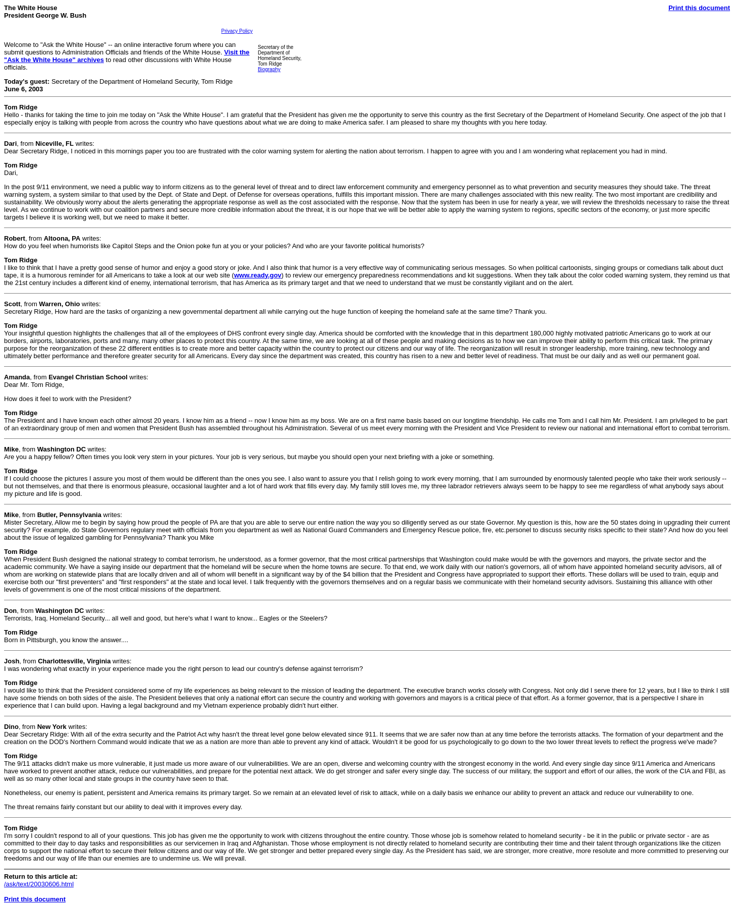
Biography (269, 69)
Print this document (699, 8)
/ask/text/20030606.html (39, 884)
